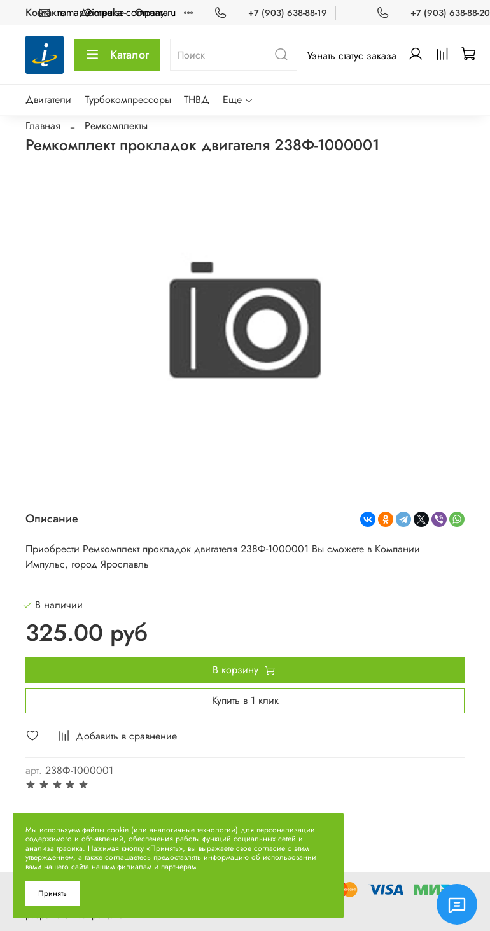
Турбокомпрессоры (128, 99)
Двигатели (48, 99)
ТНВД (196, 99)
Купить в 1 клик (245, 700)
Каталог (117, 54)
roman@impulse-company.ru (116, 12)
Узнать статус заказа (351, 55)
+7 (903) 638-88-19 (287, 12)
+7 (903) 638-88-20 (450, 12)
